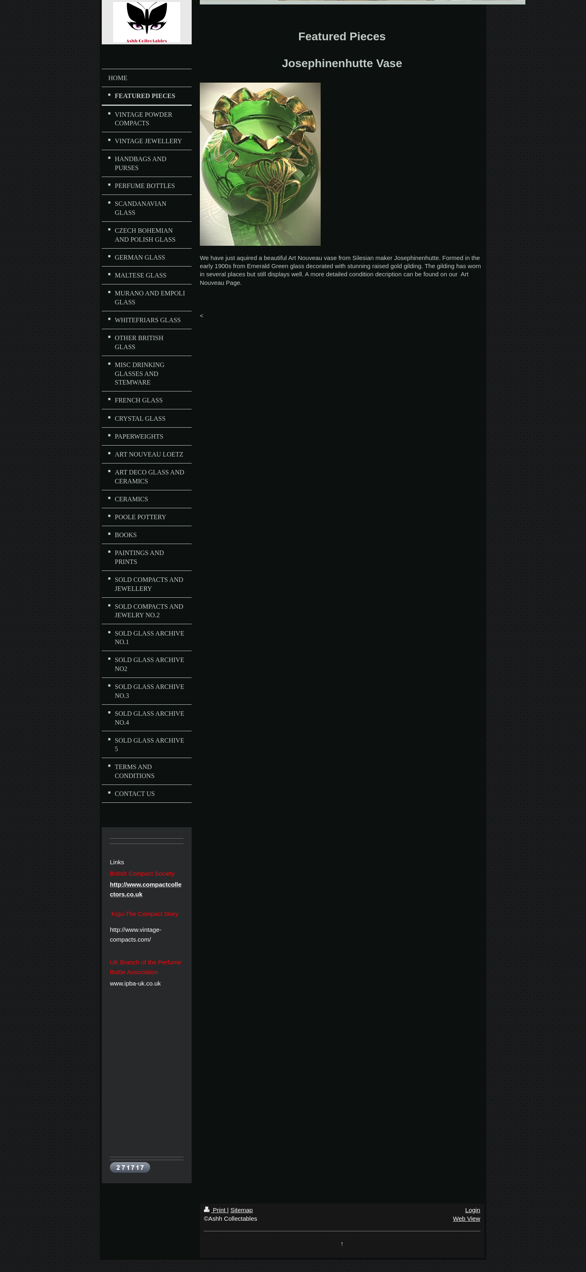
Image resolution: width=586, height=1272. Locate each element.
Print (215, 1209)
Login (472, 1209)
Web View (466, 1218)
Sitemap (241, 1209)
